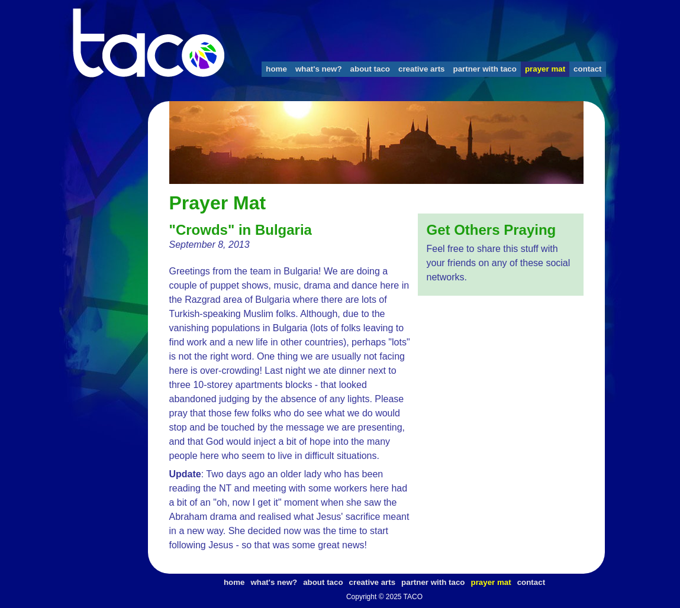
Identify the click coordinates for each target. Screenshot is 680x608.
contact (587, 68)
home (276, 68)
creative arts (421, 68)
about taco (370, 68)
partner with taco (485, 68)
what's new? (318, 68)
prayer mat (545, 68)
